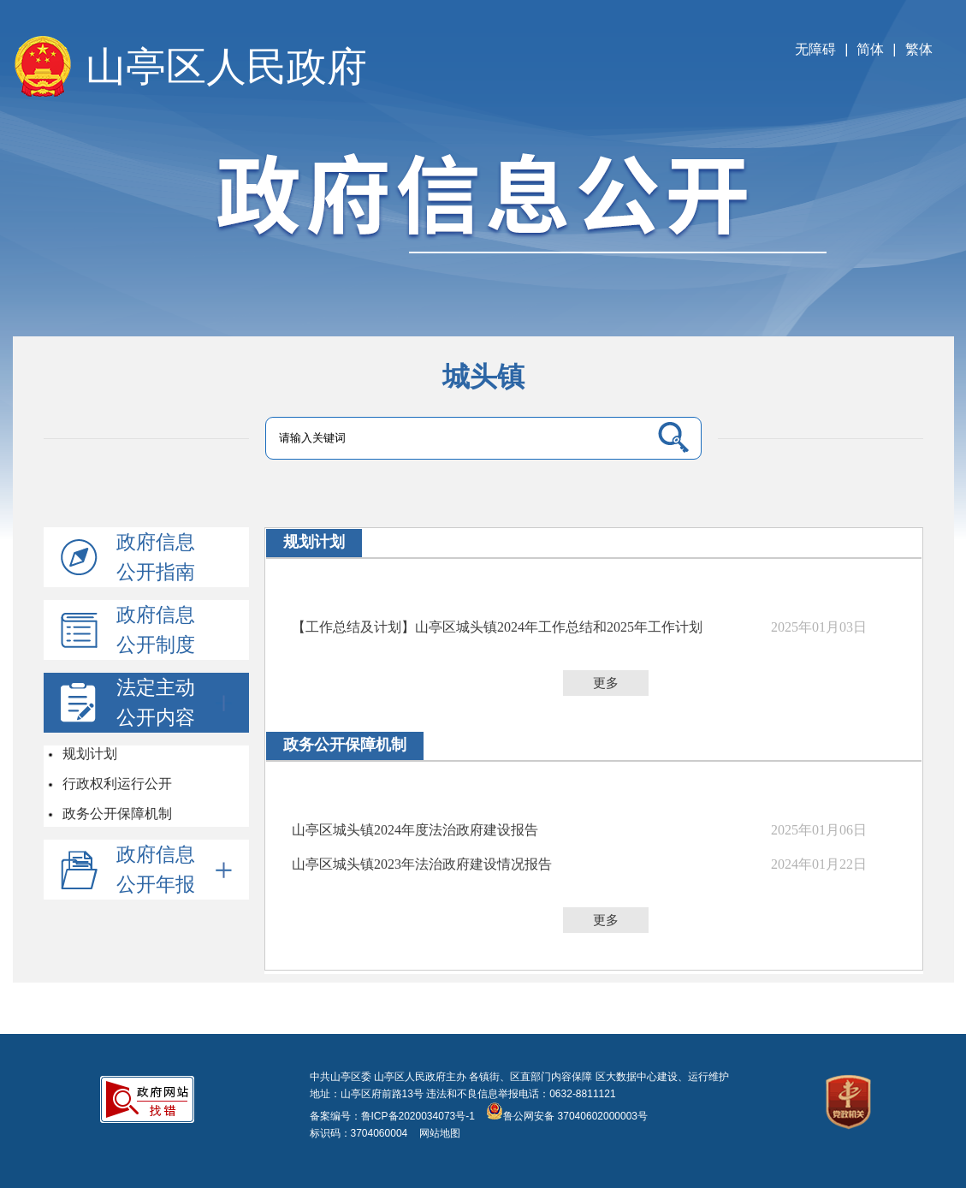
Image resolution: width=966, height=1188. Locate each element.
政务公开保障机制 (116, 813)
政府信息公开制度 (155, 629)
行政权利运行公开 (116, 783)
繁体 (919, 49)
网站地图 (433, 1133)
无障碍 (815, 49)
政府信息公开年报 (174, 869)
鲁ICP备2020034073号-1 (418, 1116)
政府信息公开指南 (155, 557)
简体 (870, 49)
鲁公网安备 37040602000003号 (567, 1116)
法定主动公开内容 (174, 702)
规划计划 (89, 753)
